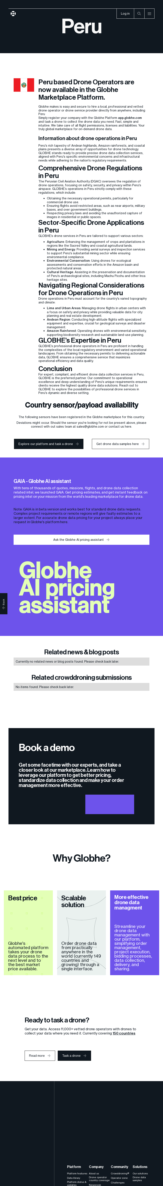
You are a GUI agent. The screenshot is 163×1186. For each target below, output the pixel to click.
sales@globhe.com (90, 426)
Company (96, 1167)
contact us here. (120, 426)
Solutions (140, 1167)
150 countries (124, 1033)
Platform (74, 1167)
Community (119, 1167)
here (63, 522)
